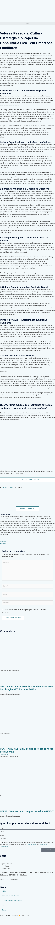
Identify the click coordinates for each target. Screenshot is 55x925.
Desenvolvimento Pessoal (10, 896)
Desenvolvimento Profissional (11, 900)
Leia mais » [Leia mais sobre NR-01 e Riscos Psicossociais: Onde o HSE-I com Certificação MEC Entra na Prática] (4, 692)
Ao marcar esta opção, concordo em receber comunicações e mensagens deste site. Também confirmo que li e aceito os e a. (27, 844)
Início (4, 891)
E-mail (2, 835)
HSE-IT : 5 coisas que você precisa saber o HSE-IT (27, 811)
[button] (27, 23)
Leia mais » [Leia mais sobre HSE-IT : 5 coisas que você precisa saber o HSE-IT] (4, 814)
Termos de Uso (32, 844)
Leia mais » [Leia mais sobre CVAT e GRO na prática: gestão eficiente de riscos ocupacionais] (4, 754)
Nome (2, 828)
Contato (4, 910)
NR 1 (3, 905)
